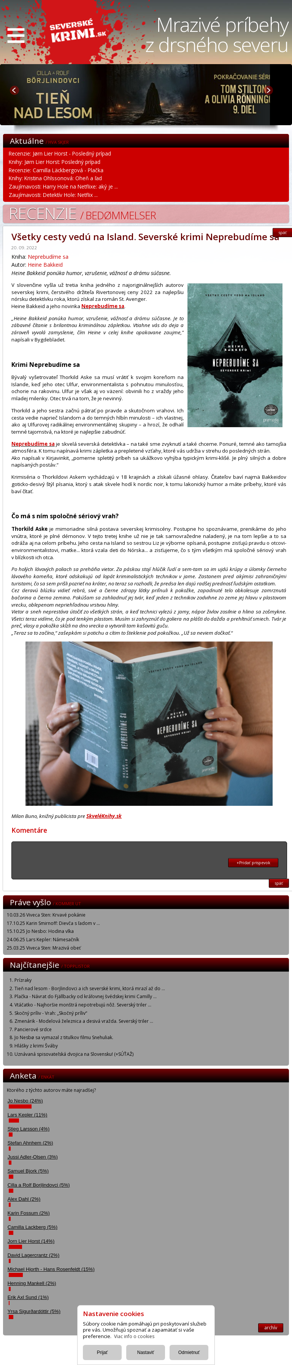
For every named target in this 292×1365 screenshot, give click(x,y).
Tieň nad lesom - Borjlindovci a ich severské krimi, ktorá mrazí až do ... (89, 988)
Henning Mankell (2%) (32, 1283)
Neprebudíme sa (48, 256)
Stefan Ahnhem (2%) (30, 1142)
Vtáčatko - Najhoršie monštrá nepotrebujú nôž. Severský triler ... (82, 1005)
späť (279, 883)
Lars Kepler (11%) (28, 1114)
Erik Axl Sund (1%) (28, 1297)
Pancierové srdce (33, 1029)
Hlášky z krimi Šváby (36, 1046)
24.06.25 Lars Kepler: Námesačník (43, 939)
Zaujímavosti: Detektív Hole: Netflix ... (53, 194)
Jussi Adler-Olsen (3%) (33, 1156)
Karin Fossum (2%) (29, 1213)
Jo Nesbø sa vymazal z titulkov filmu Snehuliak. (63, 1037)
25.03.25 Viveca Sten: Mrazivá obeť (44, 948)
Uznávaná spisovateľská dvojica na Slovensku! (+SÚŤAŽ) (73, 1054)
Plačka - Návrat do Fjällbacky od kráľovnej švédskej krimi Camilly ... (85, 996)
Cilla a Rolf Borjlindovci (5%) (39, 1185)
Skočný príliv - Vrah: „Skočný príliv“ (50, 1013)
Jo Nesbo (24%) (25, 1100)
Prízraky (23, 980)
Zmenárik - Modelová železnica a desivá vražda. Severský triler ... (83, 1021)
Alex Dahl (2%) (24, 1199)
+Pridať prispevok (253, 862)
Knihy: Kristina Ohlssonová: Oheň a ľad (55, 178)
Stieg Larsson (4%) (29, 1128)
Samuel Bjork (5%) (28, 1170)
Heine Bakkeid (45, 264)
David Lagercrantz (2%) (34, 1255)
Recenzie (82, 213)
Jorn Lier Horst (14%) (31, 1241)
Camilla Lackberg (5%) (33, 1227)
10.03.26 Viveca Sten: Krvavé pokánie (46, 915)
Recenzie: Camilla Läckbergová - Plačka (56, 170)
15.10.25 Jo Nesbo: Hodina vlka (40, 931)
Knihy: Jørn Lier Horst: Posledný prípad (54, 161)
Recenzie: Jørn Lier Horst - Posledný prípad (60, 153)
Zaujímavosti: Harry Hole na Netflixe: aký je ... (63, 186)
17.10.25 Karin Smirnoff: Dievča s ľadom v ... (53, 923)
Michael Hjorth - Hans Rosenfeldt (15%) (51, 1269)
